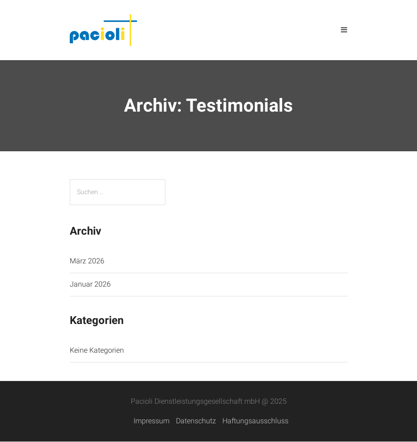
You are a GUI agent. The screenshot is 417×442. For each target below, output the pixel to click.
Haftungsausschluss (255, 420)
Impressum (152, 420)
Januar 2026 (90, 284)
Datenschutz (196, 420)
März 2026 (87, 261)
